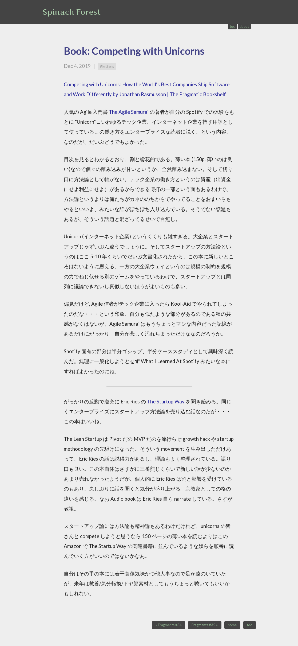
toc (232, 26)
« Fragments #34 (169, 625)
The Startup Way (166, 401)
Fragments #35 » (205, 625)
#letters (107, 66)
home (232, 625)
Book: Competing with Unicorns (134, 51)
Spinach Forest (71, 12)
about (244, 26)
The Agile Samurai (129, 112)
